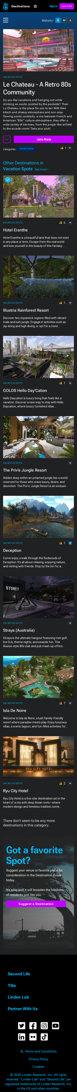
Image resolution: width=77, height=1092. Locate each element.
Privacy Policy (38, 1059)
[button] (22, 6)
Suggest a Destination (36, 904)
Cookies (38, 1067)
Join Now (44, 139)
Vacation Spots (13, 77)
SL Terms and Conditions (38, 1051)
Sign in (53, 6)
